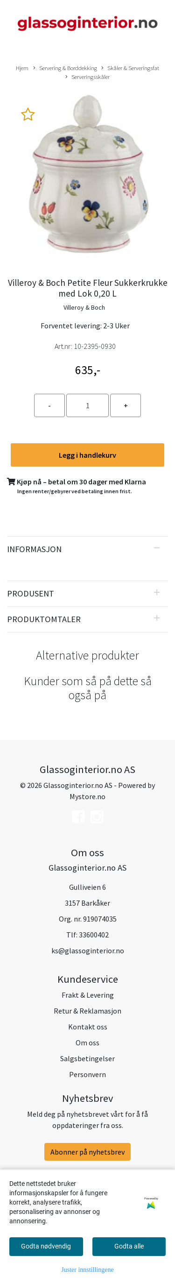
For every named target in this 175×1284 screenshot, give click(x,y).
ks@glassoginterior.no (87, 950)
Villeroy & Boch (84, 307)
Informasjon (34, 549)
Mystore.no (87, 796)
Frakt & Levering (88, 995)
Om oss (87, 1042)
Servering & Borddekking (65, 68)
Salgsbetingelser (87, 1058)
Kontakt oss (87, 1026)
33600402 (94, 934)
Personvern (87, 1074)
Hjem (22, 67)
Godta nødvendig (46, 1246)
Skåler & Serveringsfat (130, 68)
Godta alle (129, 1246)
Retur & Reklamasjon (87, 1010)
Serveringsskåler (87, 77)
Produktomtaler (44, 619)
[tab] (87, 549)
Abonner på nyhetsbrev (87, 1151)
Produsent (30, 593)
